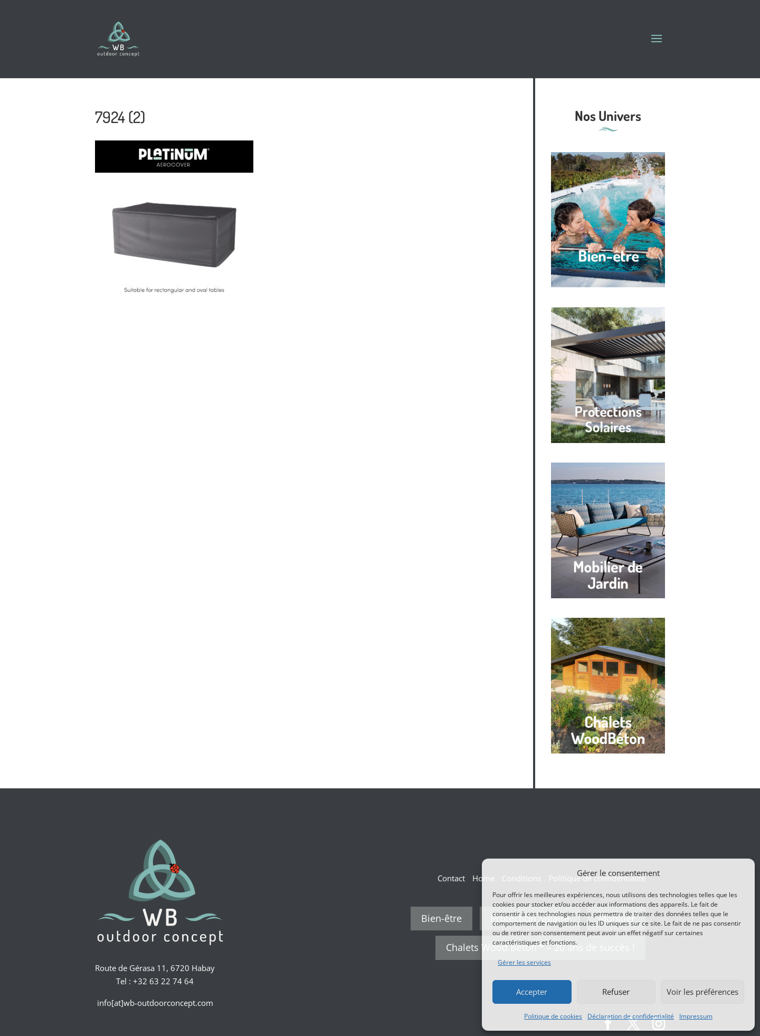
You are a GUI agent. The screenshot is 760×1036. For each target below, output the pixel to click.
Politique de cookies (553, 1016)
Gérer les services (524, 962)
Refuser (616, 991)
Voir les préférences (702, 991)
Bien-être (441, 918)
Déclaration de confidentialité (630, 1016)
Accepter (531, 991)
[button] (739, 873)
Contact (451, 878)
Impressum (695, 1016)
